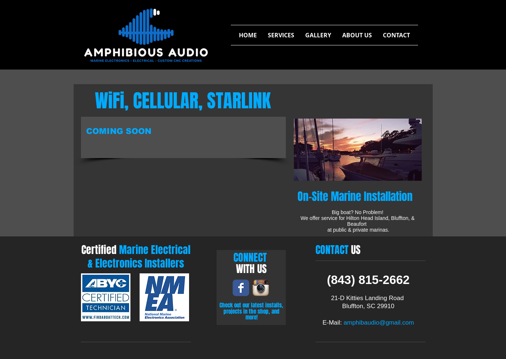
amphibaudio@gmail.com (379, 322)
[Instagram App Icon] (260, 288)
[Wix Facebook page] (241, 288)
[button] (281, 35)
